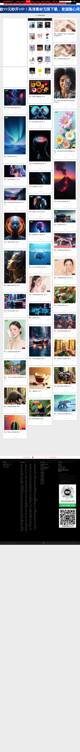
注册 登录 (74, 3)
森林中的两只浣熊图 (37, 556)
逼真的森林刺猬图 (36, 584)
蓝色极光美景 (35, 213)
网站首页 (19, 1)
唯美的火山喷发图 (36, 262)
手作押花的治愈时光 (37, 94)
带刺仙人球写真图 (36, 636)
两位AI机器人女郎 (36, 165)
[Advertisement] (15, 42)
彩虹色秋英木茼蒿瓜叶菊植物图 (16, 203)
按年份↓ (20, 3)
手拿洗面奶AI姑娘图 (37, 501)
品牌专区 (59, 3)
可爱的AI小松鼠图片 (37, 529)
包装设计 (35, 3)
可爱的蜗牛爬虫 (12, 435)
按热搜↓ (15, 3)
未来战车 (10, 458)
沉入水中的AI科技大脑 (38, 380)
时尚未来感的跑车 (12, 525)
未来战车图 (10, 317)
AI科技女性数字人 (11, 269)
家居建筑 (49, 3)
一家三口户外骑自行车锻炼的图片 (15, 550)
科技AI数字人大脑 (12, 339)
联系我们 (60, 471)
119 (55, 1)
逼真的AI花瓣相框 (36, 140)
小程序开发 (43, 1)
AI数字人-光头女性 (37, 310)
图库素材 (28, 1)
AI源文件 (33, 1)
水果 (22, 465)
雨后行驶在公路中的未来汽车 (14, 292)
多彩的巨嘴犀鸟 (11, 612)
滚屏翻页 (69, 3)
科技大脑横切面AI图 (13, 246)
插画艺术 (45, 3)
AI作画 (39, 3)
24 (53, 1)
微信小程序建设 (61, 468)
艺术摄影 (30, 3)
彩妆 (26, 465)
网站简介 (60, 464)
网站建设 (48, 1)
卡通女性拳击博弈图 (13, 484)
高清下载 (64, 3)
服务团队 (60, 465)
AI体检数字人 (35, 285)
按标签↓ (10, 3)
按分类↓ (6, 3)
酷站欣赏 (23, 1)
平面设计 (25, 3)
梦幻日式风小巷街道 (12, 154)
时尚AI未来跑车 (36, 460)
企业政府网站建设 (62, 467)
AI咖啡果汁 (10, 584)
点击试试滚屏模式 (53, 457)
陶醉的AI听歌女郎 (11, 408)
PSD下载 (38, 1)
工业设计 (54, 3)
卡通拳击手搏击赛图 (13, 365)
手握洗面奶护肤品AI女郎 (38, 408)
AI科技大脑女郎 (36, 348)
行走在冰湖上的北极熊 (38, 611)
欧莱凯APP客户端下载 (63, 470)
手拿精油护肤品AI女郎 (38, 435)
